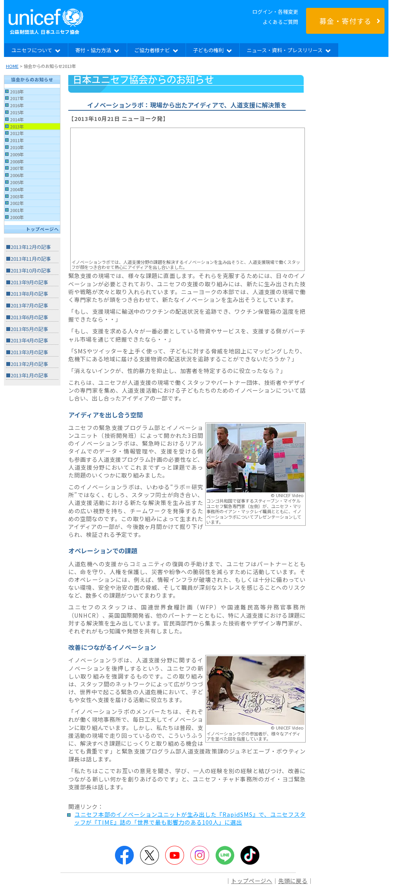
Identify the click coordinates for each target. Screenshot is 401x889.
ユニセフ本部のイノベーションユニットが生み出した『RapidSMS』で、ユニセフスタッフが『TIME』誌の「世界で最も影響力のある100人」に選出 (190, 818)
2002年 (17, 203)
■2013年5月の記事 (27, 329)
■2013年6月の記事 (27, 317)
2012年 (17, 133)
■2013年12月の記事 (28, 247)
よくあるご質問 (280, 21)
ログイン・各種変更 (275, 11)
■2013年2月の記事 (27, 364)
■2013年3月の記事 (27, 352)
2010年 (17, 147)
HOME (12, 66)
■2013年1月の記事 (27, 375)
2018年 (17, 91)
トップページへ (42, 229)
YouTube (174, 855)
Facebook (124, 855)
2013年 (17, 126)
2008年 (17, 161)
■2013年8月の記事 (27, 293)
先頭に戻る (293, 880)
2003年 (17, 196)
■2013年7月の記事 (27, 305)
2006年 (17, 175)
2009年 (17, 154)
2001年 (17, 210)
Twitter (149, 855)
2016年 (17, 105)
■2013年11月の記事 (28, 258)
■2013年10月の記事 (28, 270)
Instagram (199, 855)
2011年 (17, 140)
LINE (224, 855)
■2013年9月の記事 (27, 282)
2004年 (17, 189)
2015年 (17, 112)
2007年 (17, 168)
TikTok (250, 855)
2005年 (17, 182)
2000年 (17, 217)
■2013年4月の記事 (27, 340)
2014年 (17, 119)
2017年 (17, 98)
